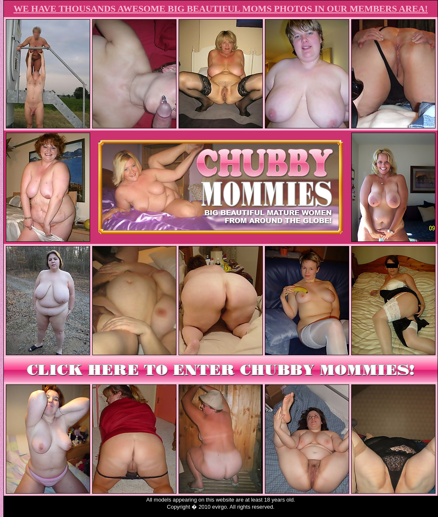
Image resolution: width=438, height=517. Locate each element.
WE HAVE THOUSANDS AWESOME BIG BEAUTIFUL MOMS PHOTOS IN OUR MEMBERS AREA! (220, 8)
